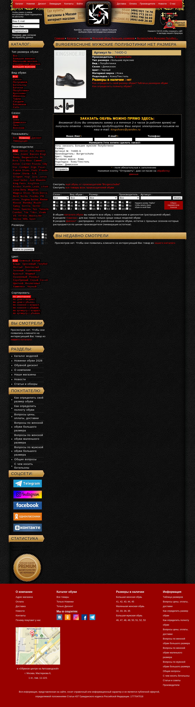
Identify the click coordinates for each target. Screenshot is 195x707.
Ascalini (40, 150)
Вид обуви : (77, 198)
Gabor (16, 173)
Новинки (31, 3)
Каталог (19, 3)
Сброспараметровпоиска (173, 209)
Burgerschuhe (123, 57)
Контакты (68, 3)
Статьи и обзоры (26, 383)
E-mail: (113, 136)
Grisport (18, 176)
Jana (34, 176)
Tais (35, 209)
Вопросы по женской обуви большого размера (28, 426)
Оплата (133, 3)
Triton (33, 212)
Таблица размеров (173, 597)
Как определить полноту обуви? (112, 86)
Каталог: (21, 44)
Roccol (17, 202)
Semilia (26, 206)
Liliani (44, 186)
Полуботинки (21, 90)
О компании (22, 369)
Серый (34, 280)
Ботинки (18, 87)
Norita (24, 196)
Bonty (16, 157)
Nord (16, 196)
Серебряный (20, 280)
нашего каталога (164, 247)
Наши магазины (25, 374)
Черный (31, 286)
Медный (30, 273)
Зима (16, 119)
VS (14, 215)
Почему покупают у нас (28, 620)
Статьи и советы (172, 680)
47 (85, 209)
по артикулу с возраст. (27, 310)
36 (85, 206)
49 (99, 209)
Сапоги (17, 79)
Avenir (24, 154)
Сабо (16, 107)
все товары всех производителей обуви (89, 191)
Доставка (121, 3)
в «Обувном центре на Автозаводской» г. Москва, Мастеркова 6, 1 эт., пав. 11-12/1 (38, 673)
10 (114, 213)
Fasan (42, 167)
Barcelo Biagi (38, 154)
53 (128, 209)
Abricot (23, 150)
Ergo (33, 167)
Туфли (17, 98)
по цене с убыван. (24, 302)
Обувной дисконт (26, 365)
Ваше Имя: (74, 136)
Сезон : (57, 198)
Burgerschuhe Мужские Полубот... (157, 38)
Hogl (27, 176)
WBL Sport (29, 219)
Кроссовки (19, 93)
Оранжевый (20, 276)
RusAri (38, 202)
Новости (162, 3)
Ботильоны (20, 85)
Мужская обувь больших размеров (113, 38)
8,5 (92, 213)
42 (128, 206)
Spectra (26, 209)
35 (77, 206)
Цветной (18, 283)
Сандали (18, 101)
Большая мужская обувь (129, 615)
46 (77, 209)
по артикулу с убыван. (26, 313)
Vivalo (42, 212)
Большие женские (24, 58)
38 (99, 206)
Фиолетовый (32, 283)
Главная (59, 38)
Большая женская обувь (129, 597)
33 (63, 206)
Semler (36, 206)
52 (121, 209)
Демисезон (19, 122)
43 (55, 209)
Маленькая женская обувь (130, 606)
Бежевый (24, 260)
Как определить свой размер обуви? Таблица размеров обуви (130, 83)
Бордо (17, 263)
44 (63, 209)
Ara (32, 150)
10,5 (122, 213)
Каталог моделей (26, 355)
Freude (43, 170)
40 (114, 206)
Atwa (16, 154)
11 (128, 213)
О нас (172, 3)
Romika (27, 202)
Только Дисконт (65, 606)
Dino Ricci (26, 160)
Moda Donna (39, 193)
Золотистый (32, 267)
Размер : (94, 198)
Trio (26, 212)
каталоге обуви (73, 219)
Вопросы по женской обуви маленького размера (28, 439)
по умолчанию (21, 296)
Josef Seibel (20, 180)
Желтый (18, 267)
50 (106, 209)
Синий (44, 280)
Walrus (17, 219)
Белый (36, 260)
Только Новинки (65, 601)
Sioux (16, 209)
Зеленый (18, 270)
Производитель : (129, 198)
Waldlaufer (35, 215)
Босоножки (19, 104)
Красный (18, 273)
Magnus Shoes (22, 193)
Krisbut (17, 186)
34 (70, 206)
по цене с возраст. (24, 299)
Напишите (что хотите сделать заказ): (115, 142)
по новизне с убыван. (26, 307)
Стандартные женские (26, 64)
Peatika (34, 196)
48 (92, 209)
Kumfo (27, 186)
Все (15, 55)
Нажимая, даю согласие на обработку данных (24, 36)
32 (55, 206)
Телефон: (154, 136)
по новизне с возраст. (26, 304)
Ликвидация (55, 3)
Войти (80, 3)
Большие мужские (24, 66)
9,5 (107, 213)
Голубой (43, 263)
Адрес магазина (24, 597)
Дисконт (42, 3)
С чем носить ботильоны (176, 675)
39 (106, 206)
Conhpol (24, 167)
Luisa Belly (19, 189)
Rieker (44, 199)
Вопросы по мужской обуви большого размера (28, 451)
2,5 (78, 213)
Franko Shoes (21, 170)
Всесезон (18, 128)
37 (92, 206)
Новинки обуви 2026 (28, 360)
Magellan (33, 189)
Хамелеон (19, 286)
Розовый (34, 276)
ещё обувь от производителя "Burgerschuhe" (92, 188)
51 (114, 209)
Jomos (43, 176)
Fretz (34, 170)
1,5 (63, 213)
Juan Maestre (38, 180)
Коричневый (32, 270)
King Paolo (19, 183)
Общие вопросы (25, 459)
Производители (147, 3)
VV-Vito (22, 215)
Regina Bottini (29, 199)
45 (70, 209)
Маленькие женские (25, 61)
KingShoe (33, 183)
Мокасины (19, 96)
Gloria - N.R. (29, 173)
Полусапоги (20, 82)
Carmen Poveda (31, 163)
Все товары (63, 597)
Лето (16, 125)
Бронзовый (29, 263)
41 (121, 206)
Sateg (16, 206)
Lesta (36, 186)
